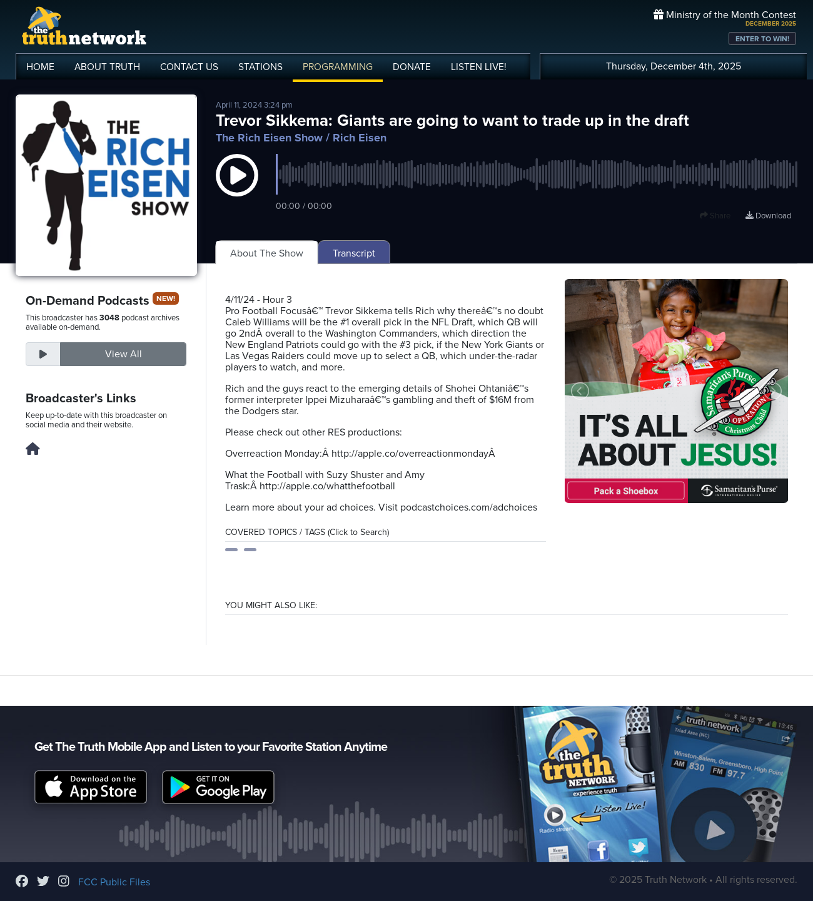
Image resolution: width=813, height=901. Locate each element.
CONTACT (189, 67)
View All (123, 354)
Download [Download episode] (768, 216)
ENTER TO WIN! (762, 38)
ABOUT (107, 67)
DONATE (412, 67)
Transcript (354, 253)
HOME (40, 67)
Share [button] (715, 216)
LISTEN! (479, 67)
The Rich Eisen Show (269, 138)
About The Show (266, 253)
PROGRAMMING (338, 67)
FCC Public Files (114, 882)
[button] (237, 187)
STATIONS (260, 67)
